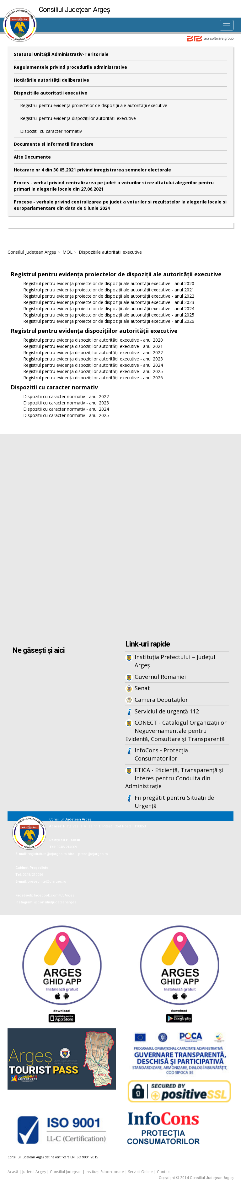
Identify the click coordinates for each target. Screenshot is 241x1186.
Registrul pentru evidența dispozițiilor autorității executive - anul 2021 (93, 346)
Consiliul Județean (66, 1171)
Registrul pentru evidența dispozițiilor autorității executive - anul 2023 (93, 359)
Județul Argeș (34, 1171)
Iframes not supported (120, 538)
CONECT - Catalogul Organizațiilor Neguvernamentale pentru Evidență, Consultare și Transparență (176, 730)
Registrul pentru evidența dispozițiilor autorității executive (78, 118)
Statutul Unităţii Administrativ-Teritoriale (61, 54)
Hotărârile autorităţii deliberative (51, 80)
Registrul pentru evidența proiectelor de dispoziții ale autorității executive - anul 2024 (108, 308)
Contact (164, 1171)
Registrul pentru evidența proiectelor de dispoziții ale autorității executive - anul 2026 (108, 321)
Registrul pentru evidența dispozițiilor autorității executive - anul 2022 (93, 352)
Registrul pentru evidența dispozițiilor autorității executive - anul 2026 (93, 378)
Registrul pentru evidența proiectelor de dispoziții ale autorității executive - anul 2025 (108, 315)
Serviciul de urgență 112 (167, 711)
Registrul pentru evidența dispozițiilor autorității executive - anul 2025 (93, 371)
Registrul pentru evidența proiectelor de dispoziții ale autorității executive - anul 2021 (108, 290)
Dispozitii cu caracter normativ (51, 131)
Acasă (13, 1171)
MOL (67, 252)
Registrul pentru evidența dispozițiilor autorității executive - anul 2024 (93, 365)
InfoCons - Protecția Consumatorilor (161, 754)
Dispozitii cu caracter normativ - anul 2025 (66, 415)
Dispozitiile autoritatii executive (50, 93)
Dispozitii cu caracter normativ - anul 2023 (66, 403)
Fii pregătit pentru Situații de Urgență (174, 802)
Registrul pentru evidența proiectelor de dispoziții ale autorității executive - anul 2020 (108, 283)
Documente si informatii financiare (54, 144)
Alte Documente (32, 157)
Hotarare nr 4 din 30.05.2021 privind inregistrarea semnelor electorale (92, 170)
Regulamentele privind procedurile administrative (70, 67)
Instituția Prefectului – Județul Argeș (175, 661)
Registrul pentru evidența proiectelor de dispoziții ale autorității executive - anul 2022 (108, 296)
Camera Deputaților (161, 699)
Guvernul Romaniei (160, 676)
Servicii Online (140, 1171)
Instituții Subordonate (105, 1171)
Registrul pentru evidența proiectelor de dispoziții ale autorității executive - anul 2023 (108, 302)
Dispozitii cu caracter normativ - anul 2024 (66, 409)
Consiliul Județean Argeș (32, 252)
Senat (142, 688)
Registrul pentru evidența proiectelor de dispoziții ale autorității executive (93, 105)
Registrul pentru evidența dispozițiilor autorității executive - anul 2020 (93, 340)
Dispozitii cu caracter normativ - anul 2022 (66, 396)
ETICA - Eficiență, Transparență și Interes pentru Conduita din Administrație (174, 778)
